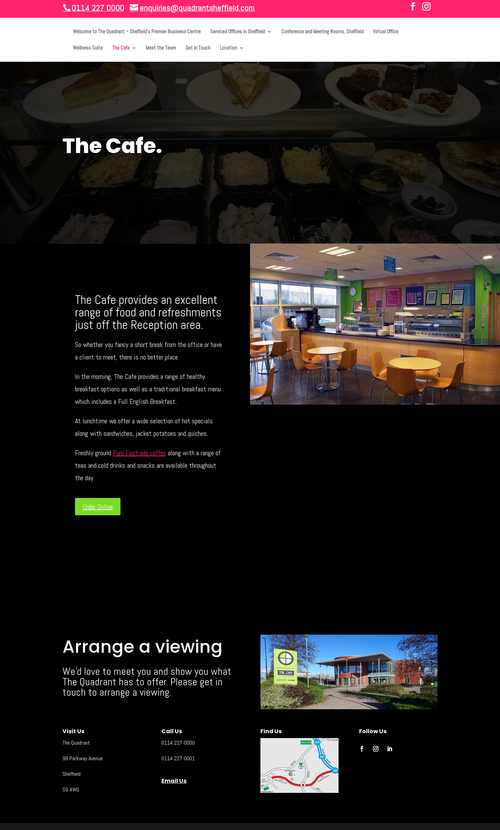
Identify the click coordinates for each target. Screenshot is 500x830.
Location (228, 48)
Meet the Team (161, 48)
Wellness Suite (88, 48)
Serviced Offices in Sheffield (237, 32)
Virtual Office (385, 32)
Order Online (98, 506)
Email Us (173, 781)
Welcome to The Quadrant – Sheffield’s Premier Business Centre (137, 32)
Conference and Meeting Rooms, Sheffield (322, 32)
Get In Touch (197, 48)
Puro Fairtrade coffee (139, 452)
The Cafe (121, 48)
